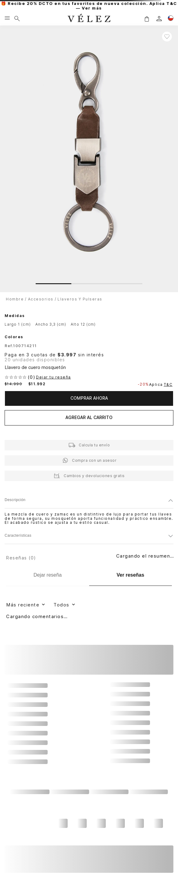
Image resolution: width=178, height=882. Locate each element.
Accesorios (40, 299)
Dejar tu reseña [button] (53, 377)
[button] (146, 18)
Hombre (15, 299)
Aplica (161, 384)
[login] (159, 18)
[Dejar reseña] (47, 575)
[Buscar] (17, 18)
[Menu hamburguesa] (7, 18)
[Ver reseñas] (130, 575)
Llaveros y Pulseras (79, 299)
